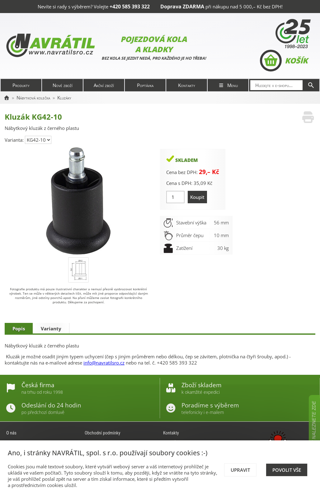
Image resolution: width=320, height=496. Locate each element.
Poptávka (145, 85)
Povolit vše (286, 470)
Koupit (197, 197)
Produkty (21, 85)
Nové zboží (63, 85)
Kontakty (186, 85)
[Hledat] (311, 85)
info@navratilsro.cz (104, 363)
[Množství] (175, 197)
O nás (11, 433)
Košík (284, 60)
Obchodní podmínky (102, 433)
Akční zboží (104, 85)
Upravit (240, 470)
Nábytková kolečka (33, 97)
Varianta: (15, 140)
